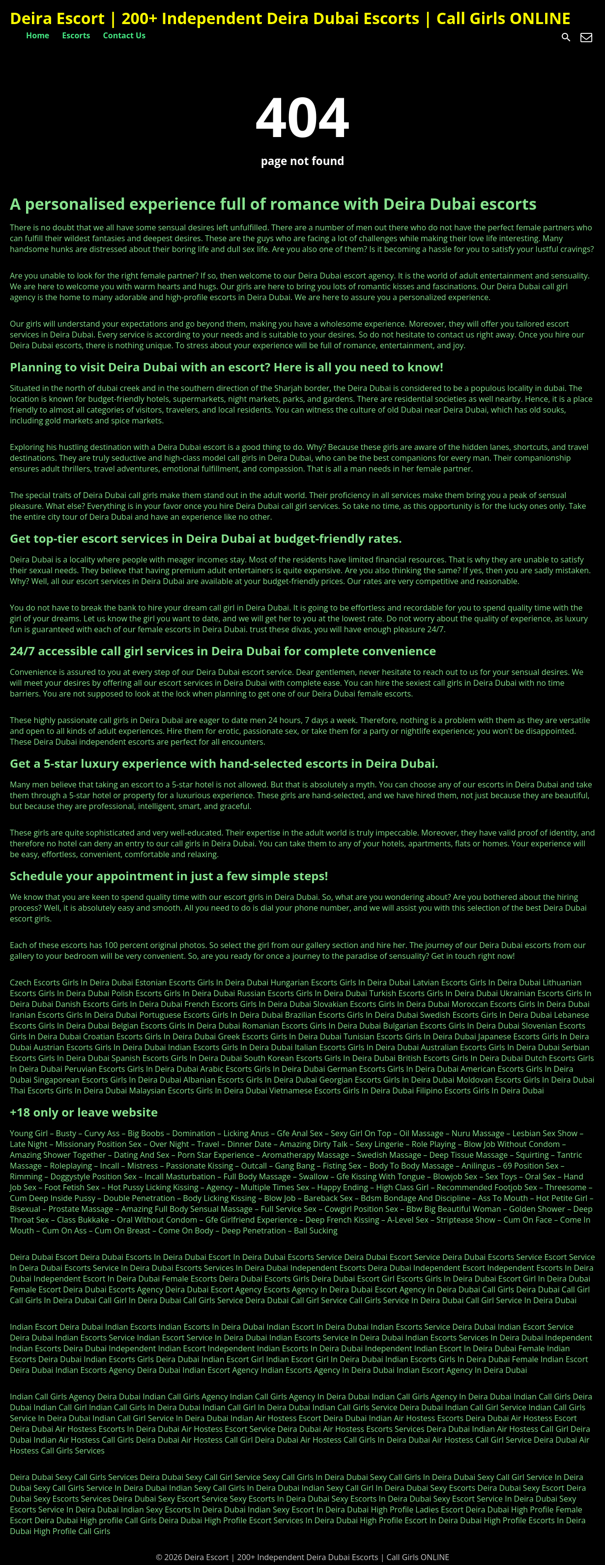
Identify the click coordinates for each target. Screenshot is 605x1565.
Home (37, 35)
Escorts (76, 35)
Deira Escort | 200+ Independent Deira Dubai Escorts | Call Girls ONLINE (290, 17)
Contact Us (124, 35)
